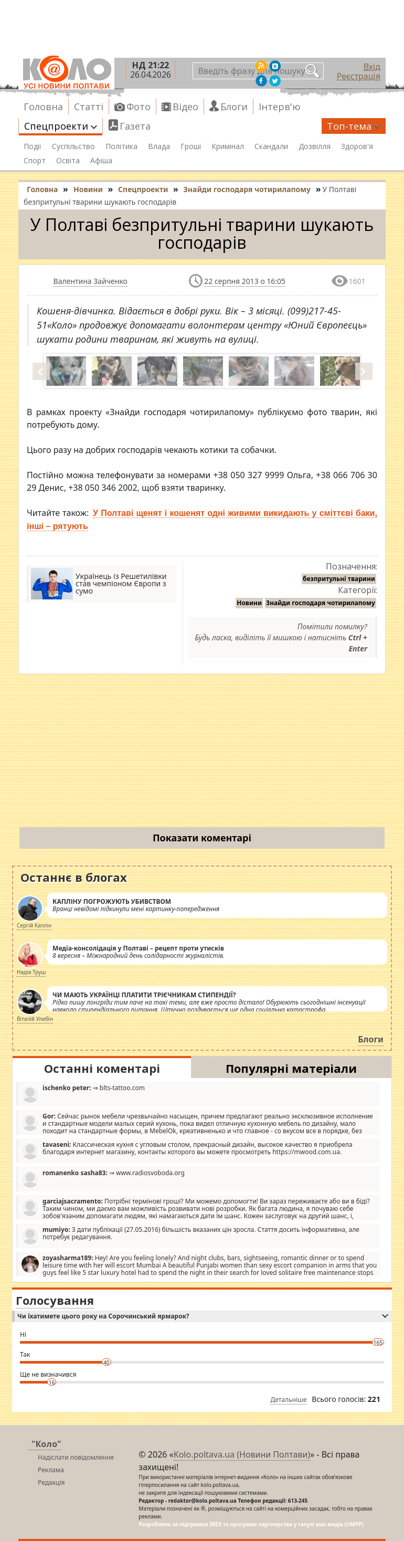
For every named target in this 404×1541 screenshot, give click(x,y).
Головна (43, 106)
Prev (42, 371)
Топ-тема (353, 126)
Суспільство (73, 146)
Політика (121, 146)
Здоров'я (357, 146)
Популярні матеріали (291, 1068)
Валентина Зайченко (90, 281)
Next (364, 371)
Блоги (234, 106)
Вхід (372, 66)
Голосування (55, 1300)
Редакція (51, 1482)
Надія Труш (31, 972)
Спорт (35, 160)
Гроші (190, 146)
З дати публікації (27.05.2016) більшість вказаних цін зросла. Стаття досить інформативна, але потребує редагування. (189, 1235)
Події (32, 146)
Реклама (51, 1469)
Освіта (68, 160)
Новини (249, 602)
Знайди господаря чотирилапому (320, 602)
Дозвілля (315, 146)
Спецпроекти (60, 126)
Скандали (271, 146)
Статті (88, 106)
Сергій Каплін (34, 925)
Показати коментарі (202, 837)
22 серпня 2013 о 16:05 (244, 281)
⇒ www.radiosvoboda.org (102, 1178)
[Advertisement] (202, 752)
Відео (185, 106)
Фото (138, 106)
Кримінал (227, 146)
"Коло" (46, 1444)
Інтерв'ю (280, 106)
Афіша (101, 160)
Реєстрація (358, 76)
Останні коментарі (102, 1068)
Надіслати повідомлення (76, 1457)
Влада (159, 146)
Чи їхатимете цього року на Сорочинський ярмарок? (202, 1316)
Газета (135, 126)
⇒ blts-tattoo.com (82, 1093)
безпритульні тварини (339, 578)
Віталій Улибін (35, 1018)
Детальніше (288, 1399)
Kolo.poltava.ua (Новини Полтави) (242, 1454)
